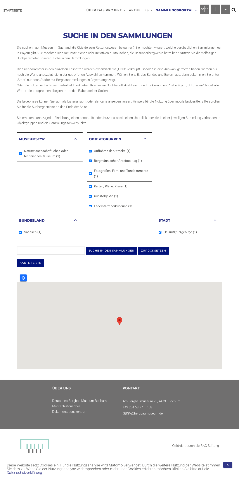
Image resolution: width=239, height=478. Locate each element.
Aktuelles (140, 10)
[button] (124, 10)
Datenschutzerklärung (24, 472)
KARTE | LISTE (30, 262)
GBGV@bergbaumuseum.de (143, 413)
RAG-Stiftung (210, 446)
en (206, 9)
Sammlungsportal (176, 10)
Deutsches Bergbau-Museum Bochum (79, 401)
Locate (23, 277)
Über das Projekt (105, 10)
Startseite (12, 10)
